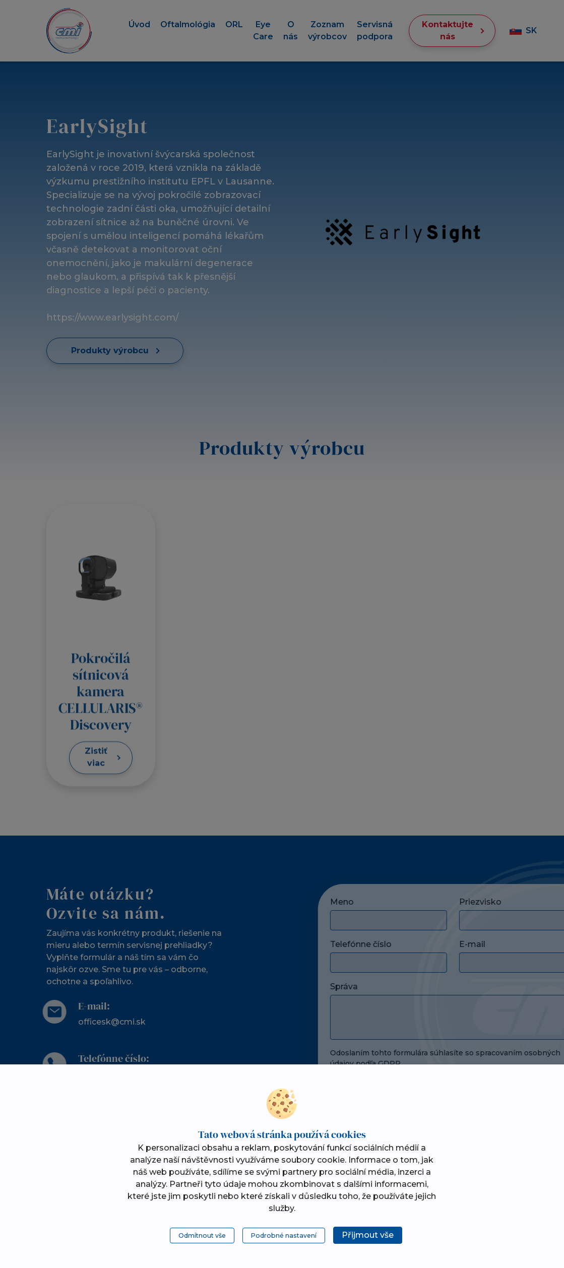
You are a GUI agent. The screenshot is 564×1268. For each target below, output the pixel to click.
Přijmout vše (368, 1235)
